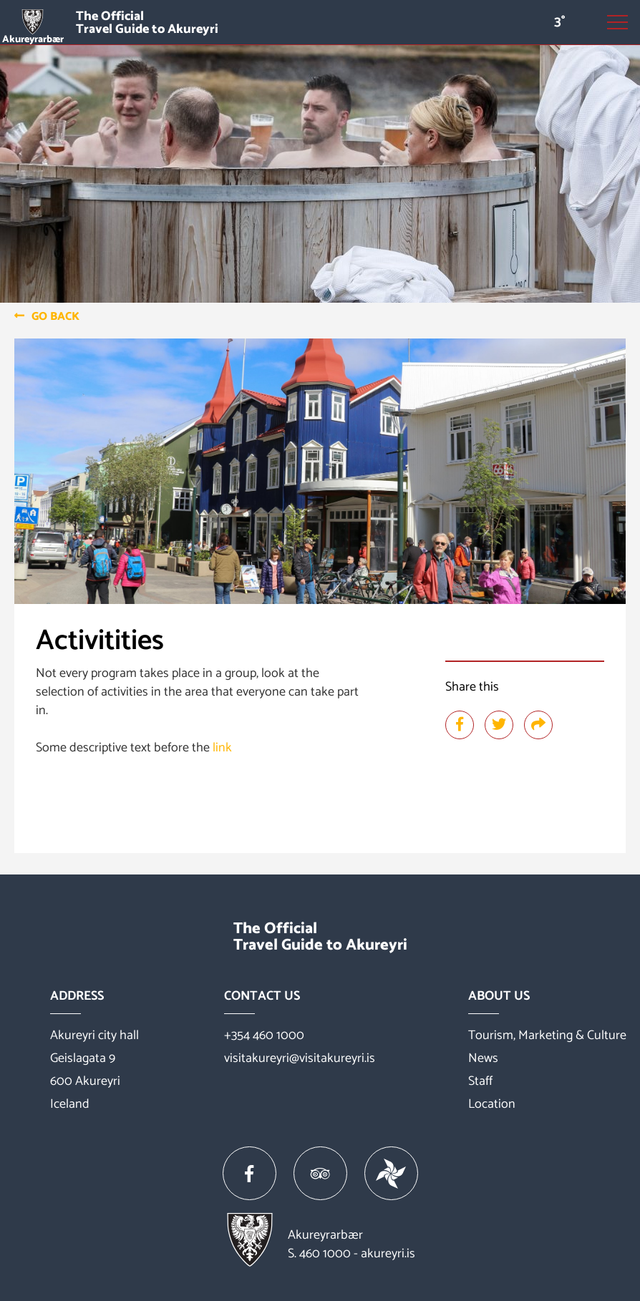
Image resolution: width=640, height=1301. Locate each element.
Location (491, 1104)
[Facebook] (249, 1173)
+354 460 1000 (264, 1035)
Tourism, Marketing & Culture (547, 1035)
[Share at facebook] (459, 725)
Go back (55, 316)
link (222, 748)
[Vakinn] (391, 1173)
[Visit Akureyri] (320, 22)
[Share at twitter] (499, 725)
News (483, 1058)
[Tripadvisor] (320, 1173)
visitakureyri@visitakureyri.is (299, 1058)
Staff (480, 1081)
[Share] (538, 725)
